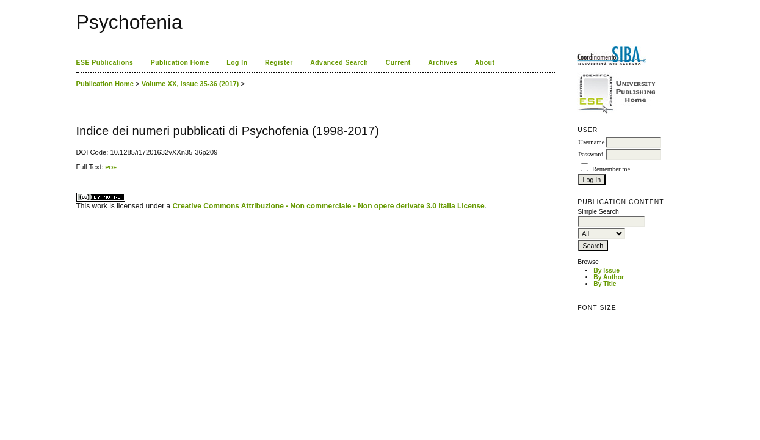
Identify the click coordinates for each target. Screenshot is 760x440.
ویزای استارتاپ (79, 170)
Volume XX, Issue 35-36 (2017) (190, 83)
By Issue (606, 270)
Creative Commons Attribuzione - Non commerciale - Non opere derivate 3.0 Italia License (329, 206)
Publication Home (180, 62)
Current (398, 62)
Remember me (611, 169)
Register (279, 62)
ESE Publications (105, 62)
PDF (111, 167)
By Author (608, 277)
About (485, 62)
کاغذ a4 (77, 170)
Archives (442, 62)
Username (591, 142)
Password (590, 154)
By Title (604, 283)
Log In (236, 62)
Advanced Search (339, 62)
